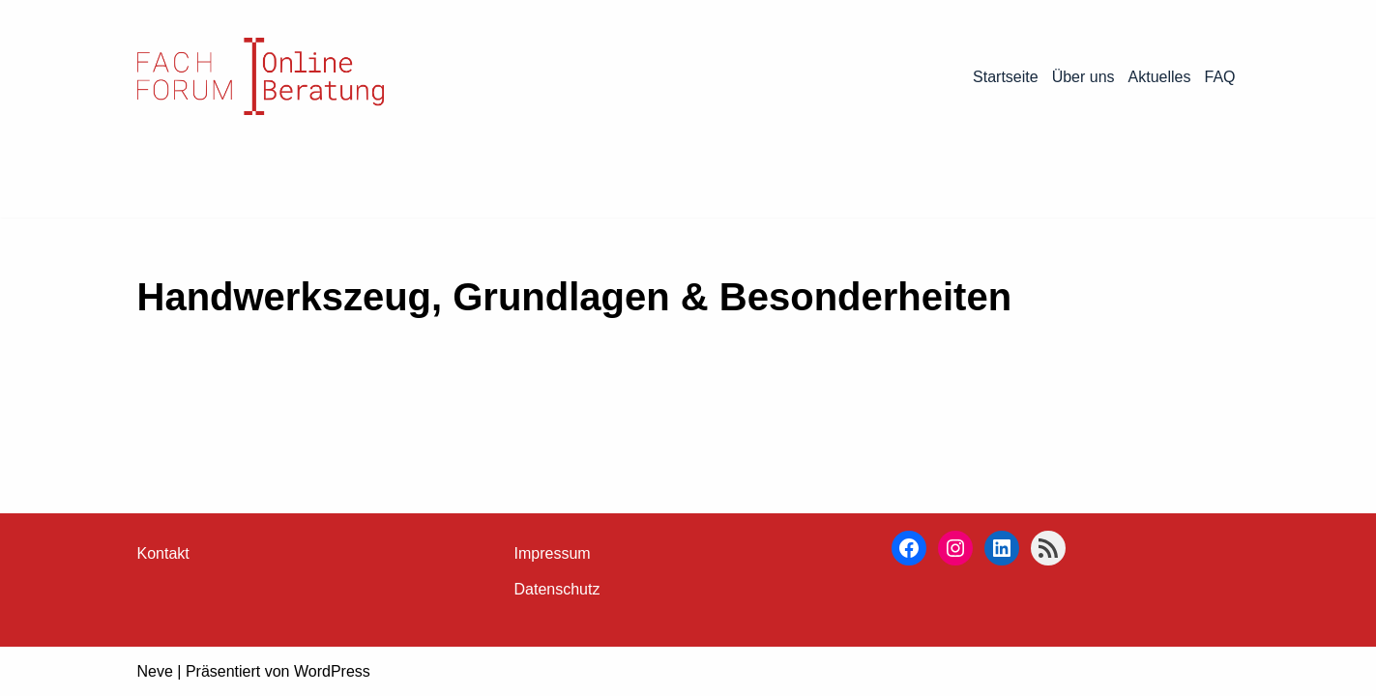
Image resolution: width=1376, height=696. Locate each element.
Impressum (552, 553)
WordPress (332, 671)
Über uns (1083, 77)
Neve (155, 671)
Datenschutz (557, 589)
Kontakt (163, 553)
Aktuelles (1159, 77)
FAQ (1219, 77)
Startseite (1006, 77)
